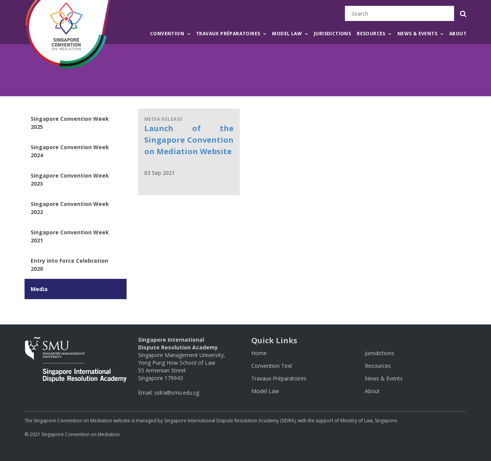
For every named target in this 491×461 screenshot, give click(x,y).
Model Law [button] (287, 33)
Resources (378, 365)
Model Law (265, 391)
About (457, 33)
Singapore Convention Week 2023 (70, 179)
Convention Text (271, 365)
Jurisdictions (332, 33)
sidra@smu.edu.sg (176, 392)
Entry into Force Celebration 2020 (69, 264)
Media (39, 289)
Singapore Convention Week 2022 (70, 208)
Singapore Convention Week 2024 (70, 151)
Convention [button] (167, 33)
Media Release (163, 119)
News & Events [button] (417, 33)
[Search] (399, 13)
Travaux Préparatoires (278, 378)
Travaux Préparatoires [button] (228, 33)
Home (259, 353)
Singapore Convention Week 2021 (70, 236)
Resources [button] (371, 33)
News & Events (384, 378)
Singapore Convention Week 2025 (70, 122)
